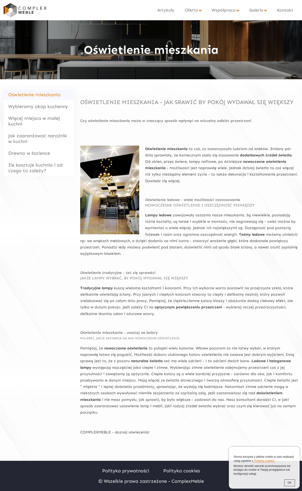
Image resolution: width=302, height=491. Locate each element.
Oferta (191, 10)
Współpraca (223, 10)
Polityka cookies (181, 471)
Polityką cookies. (264, 460)
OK (290, 482)
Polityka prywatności (125, 471)
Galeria (256, 10)
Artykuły (165, 10)
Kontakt (285, 10)
